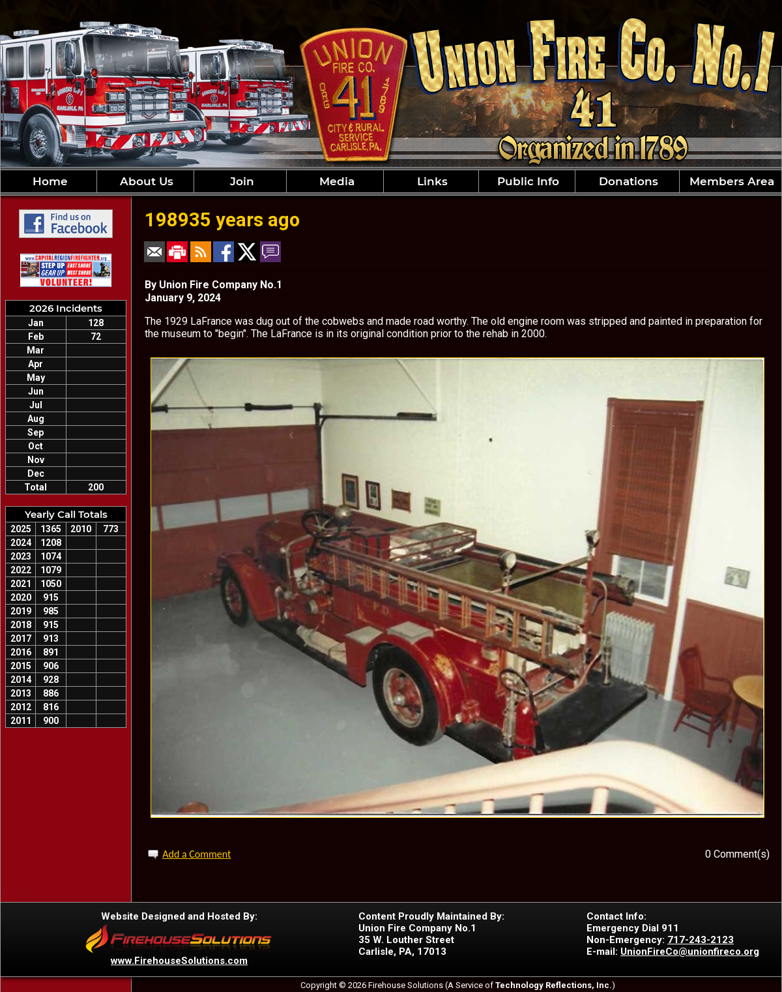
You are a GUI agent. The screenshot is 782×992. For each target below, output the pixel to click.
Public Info (526, 181)
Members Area (730, 181)
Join (240, 181)
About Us (145, 181)
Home (48, 181)
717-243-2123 (700, 940)
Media (335, 181)
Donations (627, 181)
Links (431, 181)
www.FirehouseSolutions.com (179, 961)
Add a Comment (196, 854)
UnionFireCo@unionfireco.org (689, 951)
